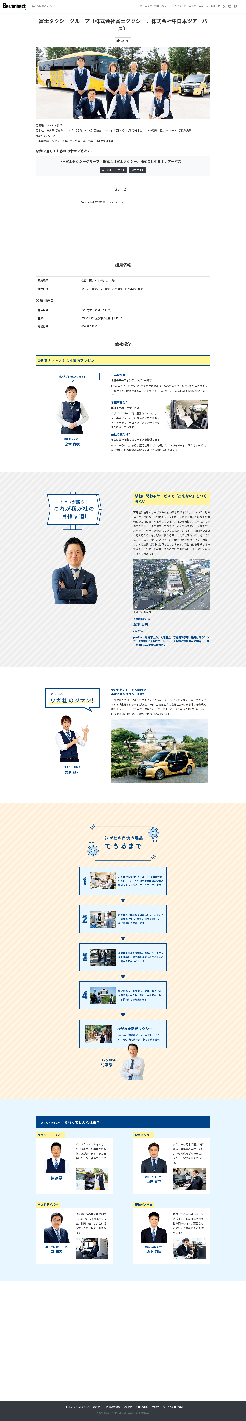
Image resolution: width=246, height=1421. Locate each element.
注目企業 (176, 5)
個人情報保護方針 (113, 1406)
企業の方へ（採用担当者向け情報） (167, 1406)
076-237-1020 (89, 326)
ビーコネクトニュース (196, 5)
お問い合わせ (142, 1406)
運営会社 (97, 1406)
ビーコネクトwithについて (154, 5)
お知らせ (215, 5)
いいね (122, 41)
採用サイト (137, 170)
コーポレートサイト (113, 170)
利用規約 (128, 1406)
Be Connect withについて (78, 1406)
